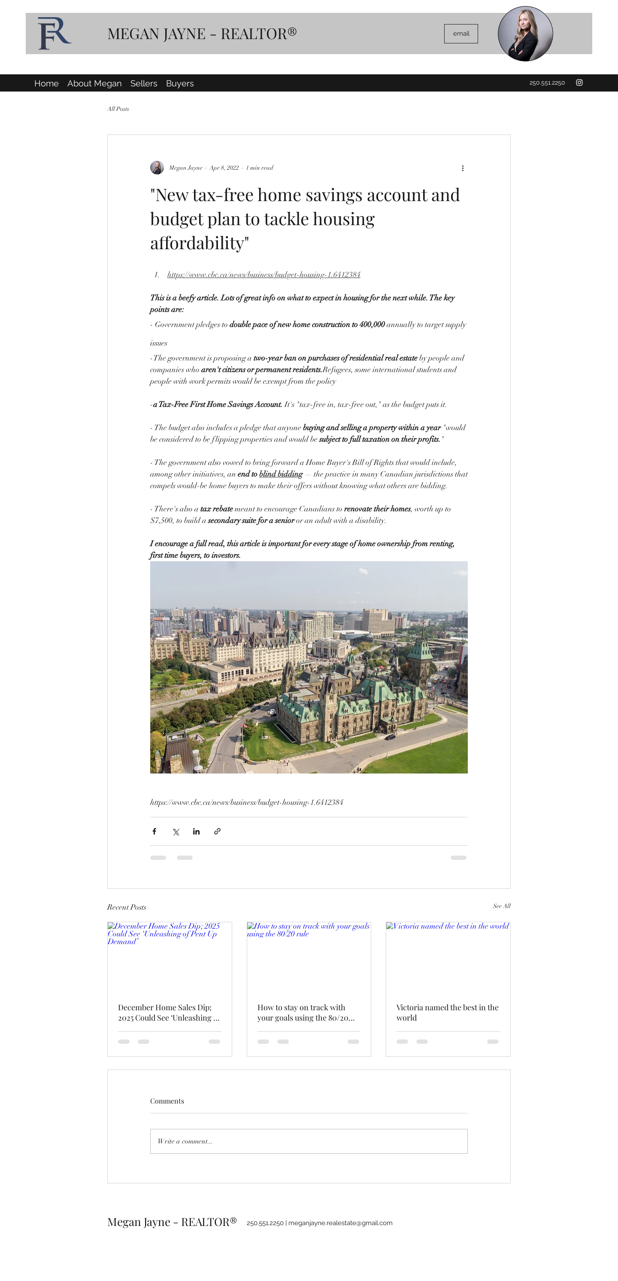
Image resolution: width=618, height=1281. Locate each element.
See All (502, 906)
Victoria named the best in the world (448, 1012)
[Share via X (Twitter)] (175, 831)
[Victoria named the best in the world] (448, 957)
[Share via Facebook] (154, 831)
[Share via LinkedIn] (196, 831)
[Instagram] (579, 82)
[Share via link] (217, 831)
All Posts (118, 109)
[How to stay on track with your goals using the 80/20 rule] (309, 957)
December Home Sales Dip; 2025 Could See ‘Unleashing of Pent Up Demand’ (169, 1012)
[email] (461, 33)
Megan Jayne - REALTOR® (172, 1221)
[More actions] (462, 167)
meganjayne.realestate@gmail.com (340, 1223)
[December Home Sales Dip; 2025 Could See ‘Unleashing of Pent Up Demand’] (170, 957)
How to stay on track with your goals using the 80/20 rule (303, 1012)
